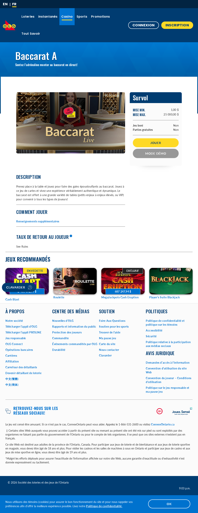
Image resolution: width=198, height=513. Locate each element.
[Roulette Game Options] (75, 281)
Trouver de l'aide (109, 332)
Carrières (11, 355)
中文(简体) (12, 384)
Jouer (155, 143)
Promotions (100, 16)
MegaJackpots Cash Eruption (120, 297)
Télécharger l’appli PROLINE (23, 332)
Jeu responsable (15, 338)
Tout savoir (30, 33)
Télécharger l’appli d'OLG (21, 326)
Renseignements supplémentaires (37, 221)
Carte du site (107, 344)
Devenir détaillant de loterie (23, 373)
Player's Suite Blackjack (164, 297)
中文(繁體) (12, 378)
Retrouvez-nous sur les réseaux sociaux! (35, 410)
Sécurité (151, 336)
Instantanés (47, 16)
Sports (82, 16)
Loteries (27, 16)
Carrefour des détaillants (21, 367)
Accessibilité (154, 330)
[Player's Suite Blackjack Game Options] (171, 281)
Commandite (60, 338)
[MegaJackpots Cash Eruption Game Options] (123, 281)
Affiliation (12, 361)
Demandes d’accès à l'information (167, 362)
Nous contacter (109, 349)
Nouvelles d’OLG (63, 320)
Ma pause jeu (107, 338)
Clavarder (19, 287)
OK (169, 504)
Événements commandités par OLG (74, 344)
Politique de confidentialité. (104, 506)
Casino (67, 16)
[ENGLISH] (5, 4)
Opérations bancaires (19, 349)
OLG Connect (14, 344)
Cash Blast (12, 299)
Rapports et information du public (74, 326)
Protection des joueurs (67, 332)
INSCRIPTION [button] (177, 25)
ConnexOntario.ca (163, 424)
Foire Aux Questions (112, 320)
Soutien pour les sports (114, 326)
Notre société (14, 320)
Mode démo (155, 153)
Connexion (143, 25)
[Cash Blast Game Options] (27, 281)
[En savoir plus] (71, 236)
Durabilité (58, 349)
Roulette (58, 297)
